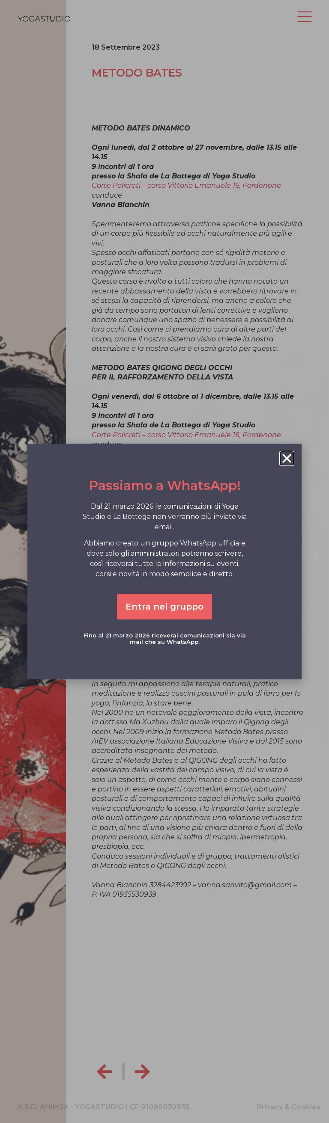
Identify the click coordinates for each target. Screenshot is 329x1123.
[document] (164, 561)
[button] (287, 458)
